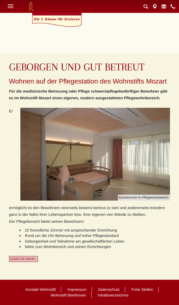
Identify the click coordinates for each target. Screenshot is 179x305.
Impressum (77, 289)
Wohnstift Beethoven (68, 295)
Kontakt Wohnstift (41, 289)
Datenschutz (109, 289)
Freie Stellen (142, 289)
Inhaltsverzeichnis (113, 295)
